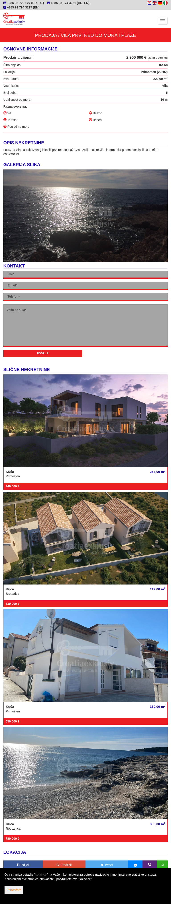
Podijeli (23, 865)
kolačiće (41, 874)
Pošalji (42, 353)
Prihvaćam (13, 890)
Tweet (107, 865)
